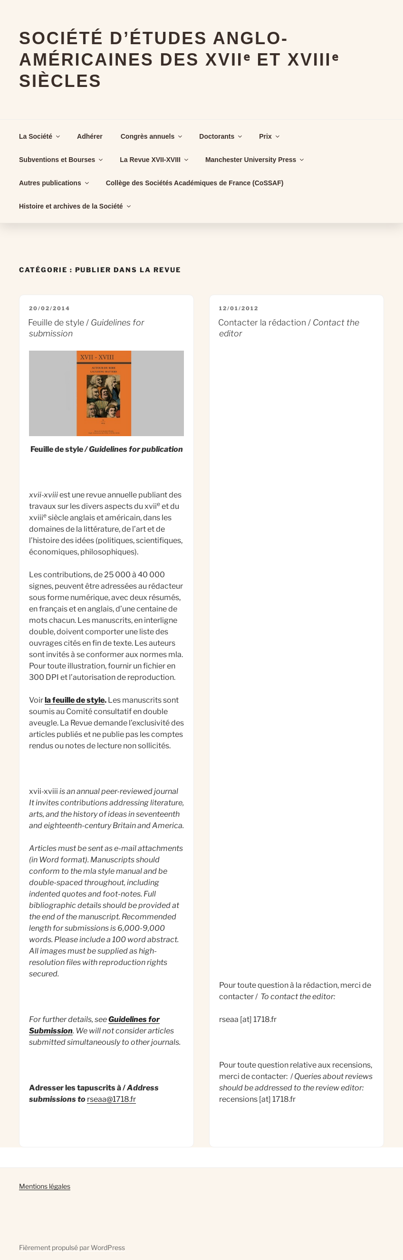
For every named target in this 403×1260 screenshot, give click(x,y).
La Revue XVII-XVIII (155, 159)
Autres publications (54, 183)
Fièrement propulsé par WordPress (72, 1247)
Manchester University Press (255, 159)
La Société (40, 136)
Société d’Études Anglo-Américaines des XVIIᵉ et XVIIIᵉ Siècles (179, 60)
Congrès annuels (152, 136)
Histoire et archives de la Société (75, 206)
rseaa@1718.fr (111, 1099)
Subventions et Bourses (61, 159)
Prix (269, 136)
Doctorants (221, 136)
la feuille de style (75, 700)
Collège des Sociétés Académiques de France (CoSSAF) (195, 183)
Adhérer (90, 136)
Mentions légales (44, 1186)
